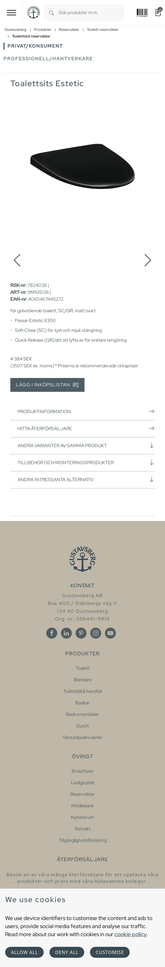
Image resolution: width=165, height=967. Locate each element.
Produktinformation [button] (86, 411)
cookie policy (130, 934)
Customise (110, 952)
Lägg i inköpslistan (47, 385)
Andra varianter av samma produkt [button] (86, 445)
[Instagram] (95, 633)
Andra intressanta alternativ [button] (86, 479)
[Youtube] (110, 633)
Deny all (66, 952)
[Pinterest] (81, 633)
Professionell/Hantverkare (48, 59)
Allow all (24, 952)
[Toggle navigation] (11, 12)
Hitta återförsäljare (86, 428)
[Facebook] (51, 633)
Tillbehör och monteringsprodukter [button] (86, 462)
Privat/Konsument (35, 46)
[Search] (51, 12)
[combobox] (91, 12)
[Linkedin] (66, 633)
